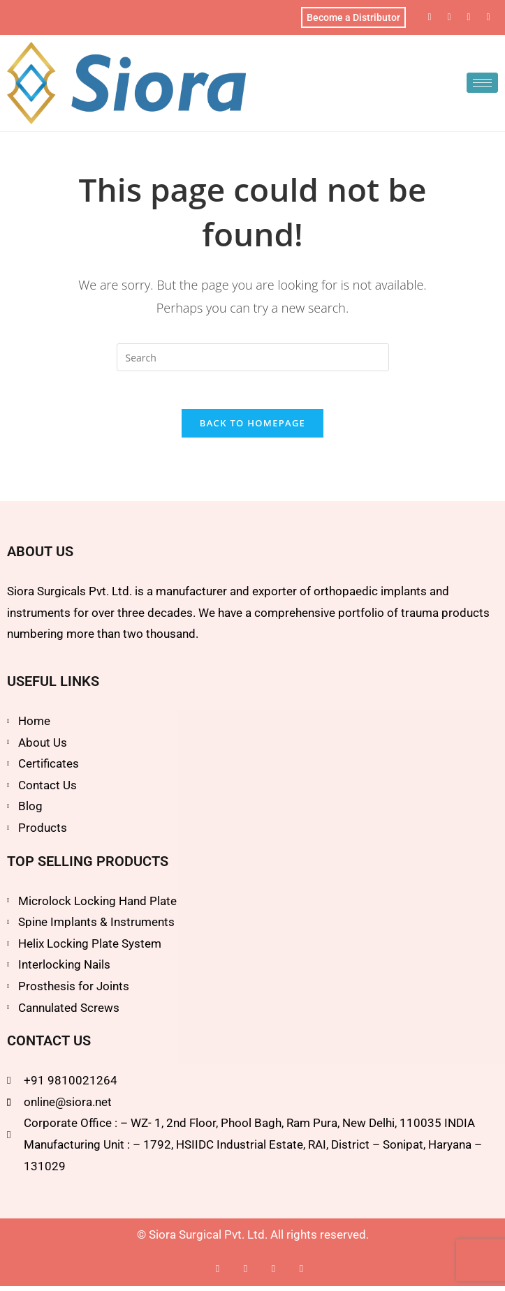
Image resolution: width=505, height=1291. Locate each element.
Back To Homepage (252, 427)
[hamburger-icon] (482, 83)
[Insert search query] (253, 357)
